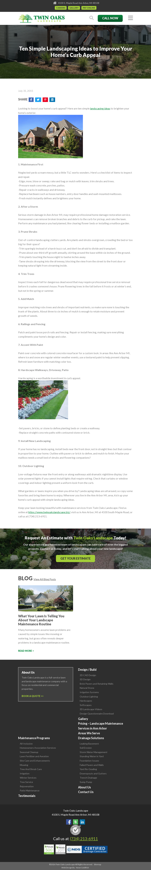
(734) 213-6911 (84, 838)
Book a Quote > (32, 696)
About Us (84, 787)
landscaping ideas (100, 108)
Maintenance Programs (34, 738)
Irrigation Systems (89, 692)
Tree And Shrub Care (31, 769)
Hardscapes (86, 700)
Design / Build (87, 669)
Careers (60, 8)
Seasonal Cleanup (29, 752)
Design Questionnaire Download (97, 713)
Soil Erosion (86, 747)
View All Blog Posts (44, 579)
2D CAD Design (88, 675)
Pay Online (89, 8)
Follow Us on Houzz (75, 822)
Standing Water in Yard (92, 756)
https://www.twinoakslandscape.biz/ (49, 512)
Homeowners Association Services (38, 747)
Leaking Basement (89, 743)
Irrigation (24, 773)
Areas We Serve (89, 733)
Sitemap (97, 864)
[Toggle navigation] (130, 18)
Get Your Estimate (75, 558)
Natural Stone (87, 687)
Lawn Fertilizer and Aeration (34, 756)
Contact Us (86, 792)
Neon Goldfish (82, 867)
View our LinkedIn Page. (82, 822)
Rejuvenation (27, 786)
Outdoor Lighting (89, 696)
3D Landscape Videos (91, 709)
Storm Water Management (93, 752)
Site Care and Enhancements (35, 760)
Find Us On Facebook (68, 822)
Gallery (74, 8)
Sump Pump (86, 782)
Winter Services (28, 777)
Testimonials (26, 796)
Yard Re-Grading (88, 769)
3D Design (85, 679)
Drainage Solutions (91, 738)
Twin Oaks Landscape (75, 810)
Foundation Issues (89, 760)
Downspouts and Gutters (93, 773)
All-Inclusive (26, 743)
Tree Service (26, 782)
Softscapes (86, 705)
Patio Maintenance (29, 790)
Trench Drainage (88, 777)
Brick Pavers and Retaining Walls (96, 683)
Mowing (24, 765)
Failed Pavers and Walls (92, 765)
